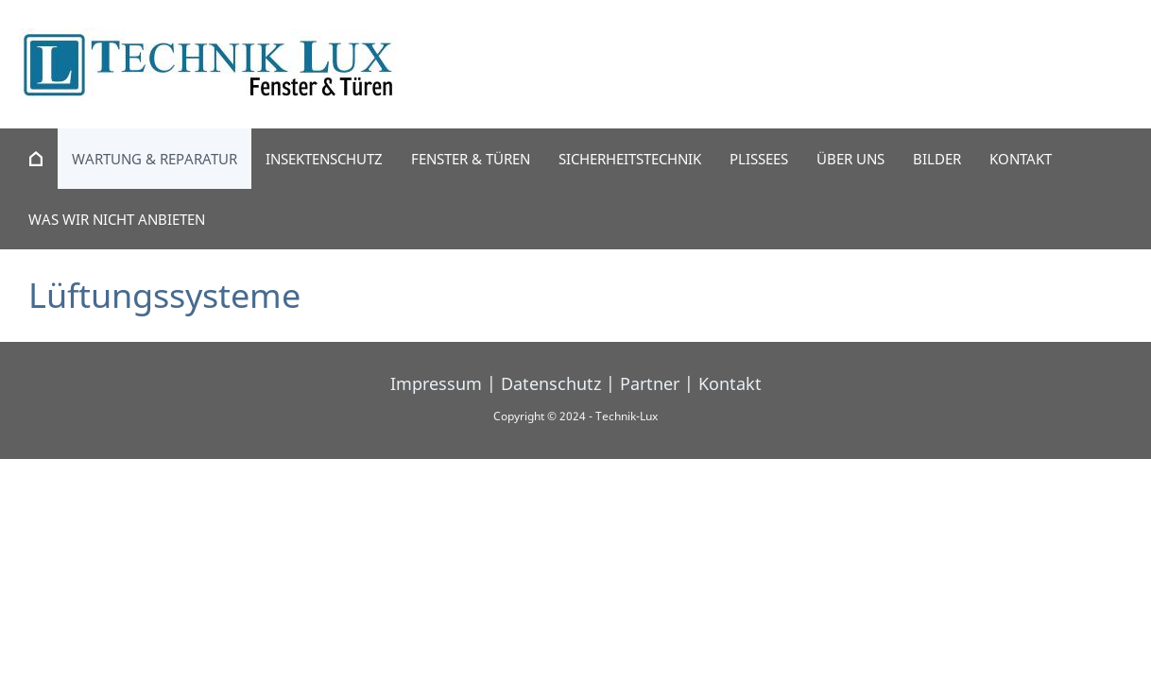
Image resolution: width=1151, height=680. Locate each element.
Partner (649, 383)
